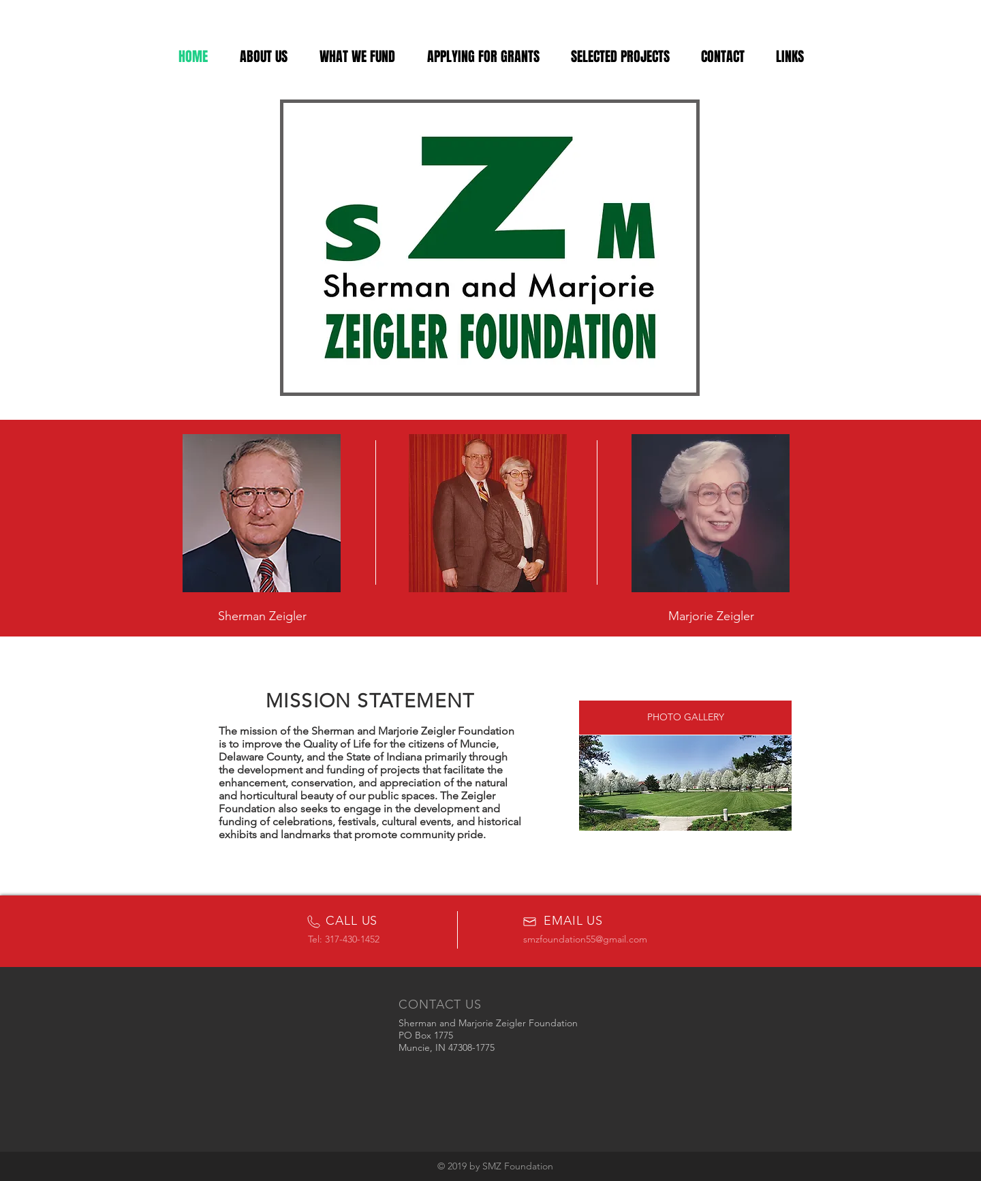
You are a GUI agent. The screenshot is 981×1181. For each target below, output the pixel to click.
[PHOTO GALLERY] (685, 718)
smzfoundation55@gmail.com (585, 939)
